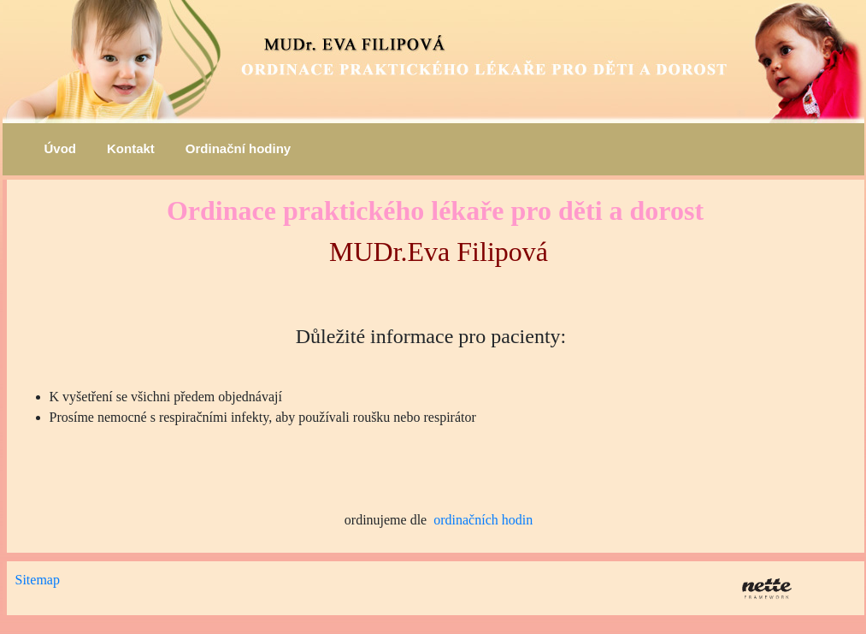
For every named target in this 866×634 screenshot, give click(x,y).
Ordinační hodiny (238, 148)
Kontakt (131, 148)
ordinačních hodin (483, 520)
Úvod (60, 148)
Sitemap (37, 579)
